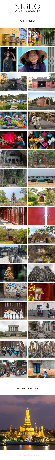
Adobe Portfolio (32, 455)
